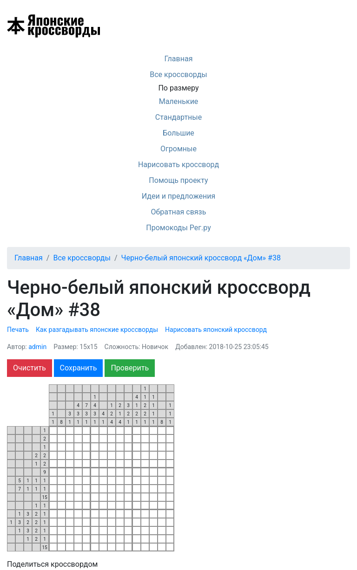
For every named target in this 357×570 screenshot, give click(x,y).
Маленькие (178, 101)
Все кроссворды (178, 74)
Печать (18, 329)
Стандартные (178, 117)
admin (37, 346)
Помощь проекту (178, 180)
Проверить (130, 367)
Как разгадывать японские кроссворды (97, 329)
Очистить (29, 367)
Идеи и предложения (179, 196)
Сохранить (78, 367)
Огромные (178, 148)
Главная (179, 58)
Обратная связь (178, 211)
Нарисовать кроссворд (178, 164)
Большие (178, 133)
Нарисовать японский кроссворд (216, 329)
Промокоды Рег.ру (178, 227)
